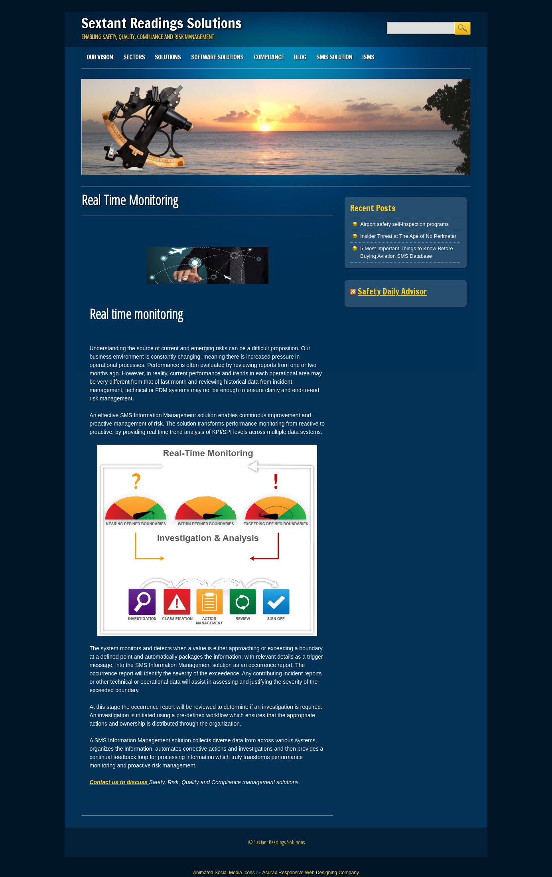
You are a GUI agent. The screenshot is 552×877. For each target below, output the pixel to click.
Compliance (269, 57)
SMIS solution (334, 57)
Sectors (134, 57)
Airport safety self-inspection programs (404, 224)
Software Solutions (217, 57)
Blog (300, 57)
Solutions (168, 57)
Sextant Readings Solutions (161, 23)
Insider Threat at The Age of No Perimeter (408, 236)
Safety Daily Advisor (392, 291)
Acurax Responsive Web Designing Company (310, 872)
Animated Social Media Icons (224, 872)
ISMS (368, 57)
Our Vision (100, 57)
